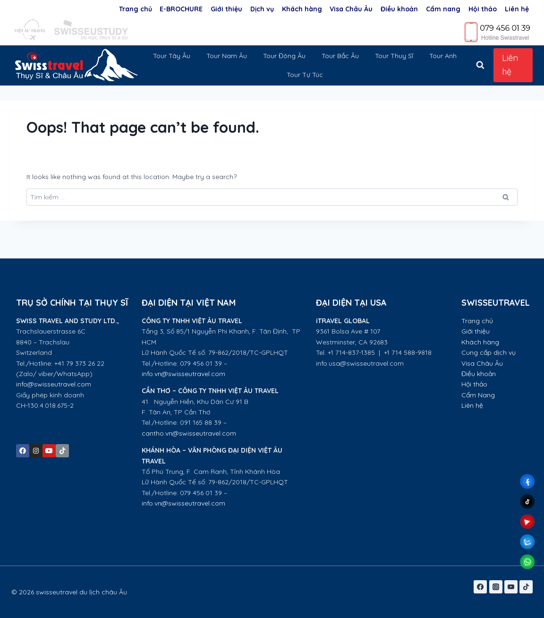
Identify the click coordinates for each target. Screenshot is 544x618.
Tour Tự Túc (305, 74)
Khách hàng (302, 9)
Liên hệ (517, 9)
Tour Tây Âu (171, 56)
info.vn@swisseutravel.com (183, 373)
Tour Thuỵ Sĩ (394, 56)
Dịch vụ (262, 9)
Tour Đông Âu (284, 56)
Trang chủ (135, 9)
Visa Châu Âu (351, 9)
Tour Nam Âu (226, 56)
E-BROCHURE (181, 9)
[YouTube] (511, 586)
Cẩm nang (443, 9)
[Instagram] (495, 586)
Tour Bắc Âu (340, 56)
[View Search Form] (480, 65)
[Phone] (497, 31)
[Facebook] (480, 586)
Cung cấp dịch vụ (488, 352)
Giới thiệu (226, 9)
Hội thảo (482, 9)
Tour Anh (443, 56)
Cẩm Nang (479, 395)
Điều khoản (399, 9)
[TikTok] (526, 586)
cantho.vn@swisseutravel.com (189, 433)
